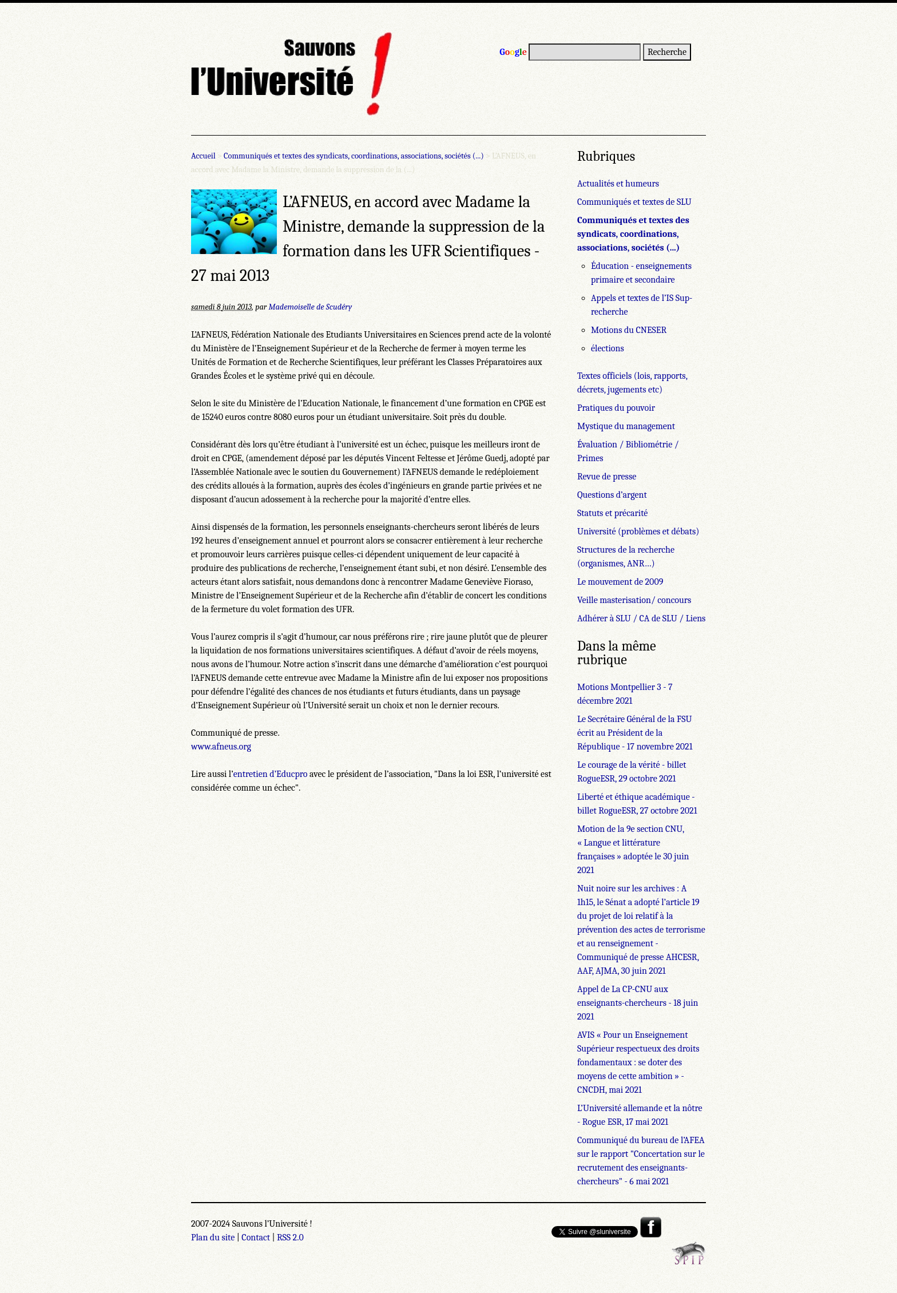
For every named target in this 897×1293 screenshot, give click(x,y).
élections (607, 348)
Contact (255, 1237)
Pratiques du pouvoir (616, 408)
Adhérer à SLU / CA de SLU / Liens (641, 618)
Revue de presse (606, 476)
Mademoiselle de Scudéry (310, 307)
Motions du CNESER (628, 330)
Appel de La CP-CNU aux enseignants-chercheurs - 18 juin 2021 (637, 1003)
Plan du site (213, 1237)
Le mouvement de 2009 (620, 582)
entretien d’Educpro (270, 774)
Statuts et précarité (612, 513)
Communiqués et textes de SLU (634, 202)
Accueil (203, 156)
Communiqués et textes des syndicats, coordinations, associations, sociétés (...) (354, 156)
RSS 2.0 (290, 1237)
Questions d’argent (612, 495)
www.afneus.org (221, 746)
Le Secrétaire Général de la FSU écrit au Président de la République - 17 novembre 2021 (634, 733)
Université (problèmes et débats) (638, 531)
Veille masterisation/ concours (634, 600)
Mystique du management (626, 426)
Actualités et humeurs (618, 184)
